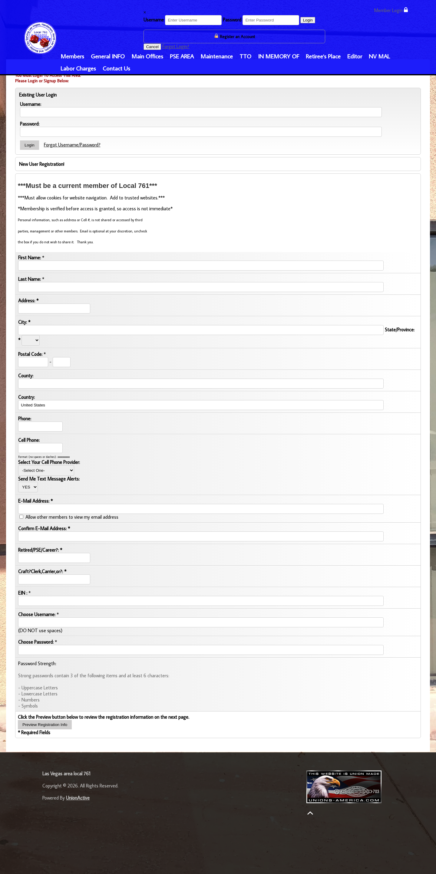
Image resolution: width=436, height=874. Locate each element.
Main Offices (147, 56)
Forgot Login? (175, 46)
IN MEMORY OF (278, 56)
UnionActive (78, 798)
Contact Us (116, 68)
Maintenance (216, 56)
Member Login (391, 10)
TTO (245, 56)
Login (308, 20)
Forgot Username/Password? (72, 145)
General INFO (108, 56)
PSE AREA (182, 56)
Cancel (152, 46)
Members (72, 56)
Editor (354, 56)
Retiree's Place (323, 56)
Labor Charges (78, 68)
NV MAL (379, 56)
